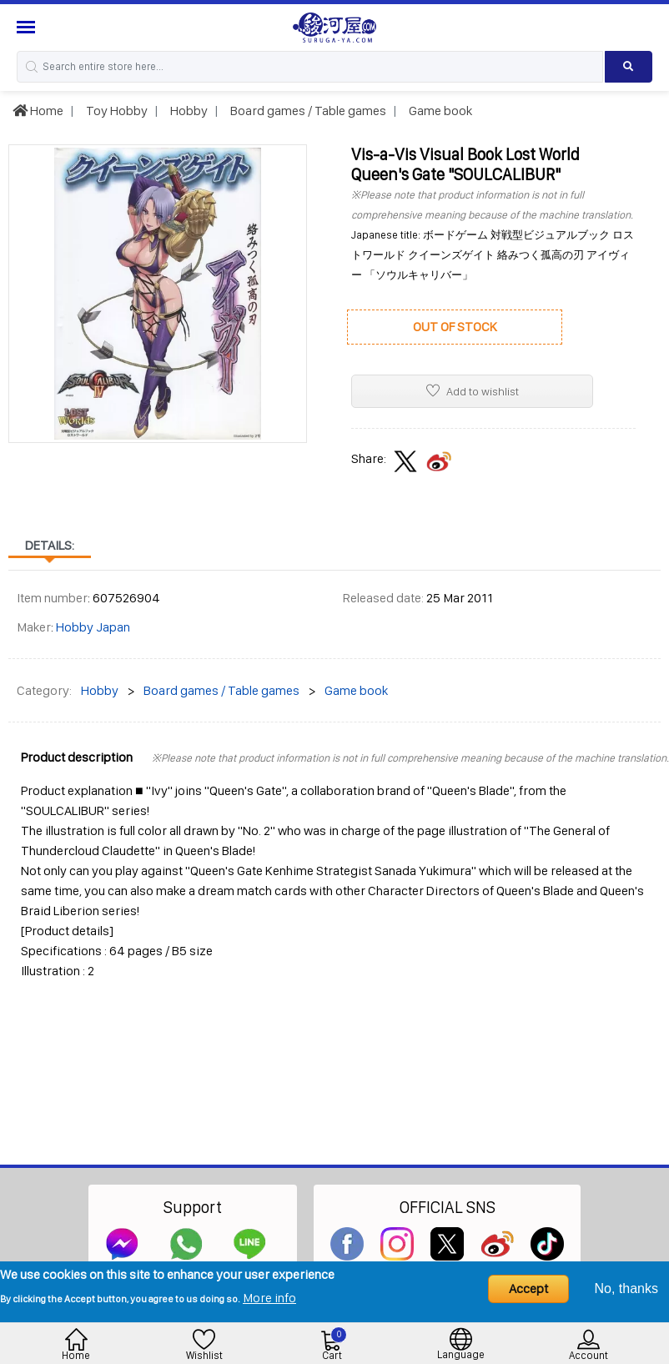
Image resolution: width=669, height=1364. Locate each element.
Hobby (188, 110)
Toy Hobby (115, 110)
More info (269, 1298)
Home (38, 110)
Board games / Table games (307, 110)
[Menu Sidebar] (28, 27)
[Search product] (628, 67)
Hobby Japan (93, 627)
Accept (528, 1288)
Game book (439, 110)
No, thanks (626, 1288)
